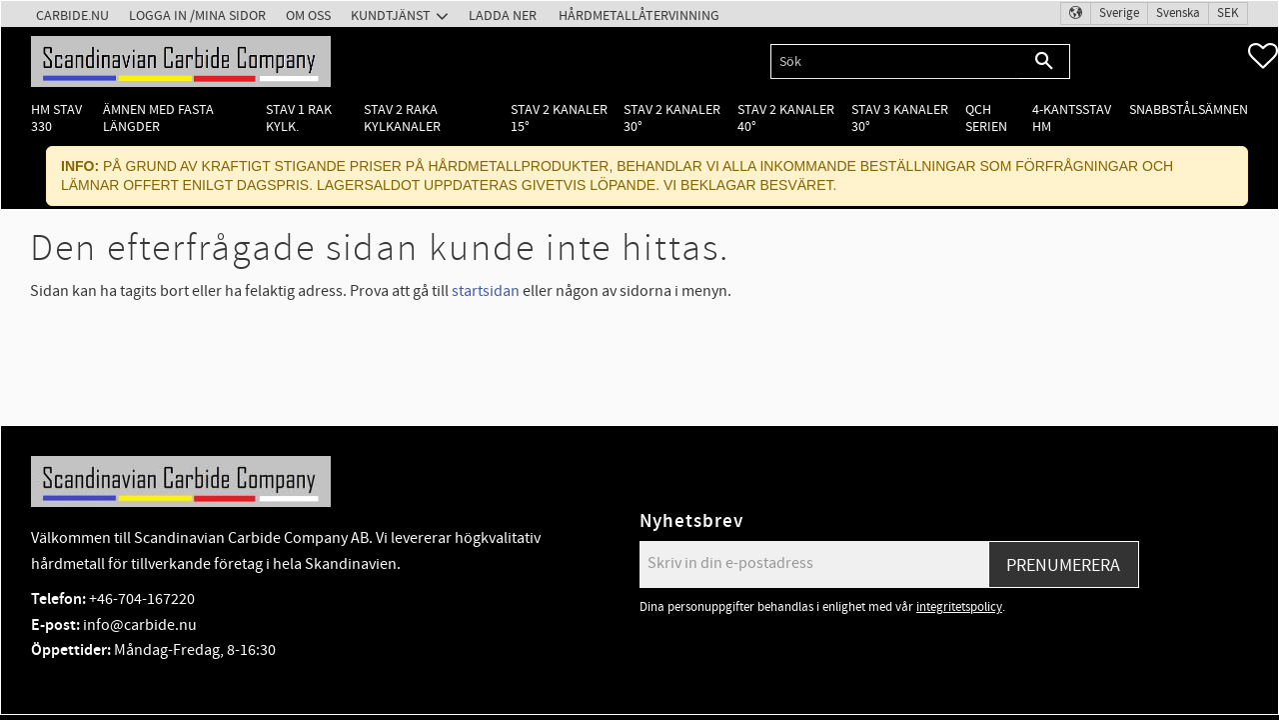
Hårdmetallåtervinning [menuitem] (639, 15)
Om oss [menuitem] (308, 15)
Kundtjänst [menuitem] (391, 15)
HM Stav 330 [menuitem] (56, 118)
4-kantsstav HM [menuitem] (1071, 118)
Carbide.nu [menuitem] (72, 15)
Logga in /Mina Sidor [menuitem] (197, 15)
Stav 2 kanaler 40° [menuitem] (785, 118)
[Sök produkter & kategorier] (894, 61)
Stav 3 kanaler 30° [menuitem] (899, 118)
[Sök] (1044, 61)
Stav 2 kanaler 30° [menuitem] (672, 118)
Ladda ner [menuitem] (503, 15)
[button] (1263, 56)
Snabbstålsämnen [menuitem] (1188, 109)
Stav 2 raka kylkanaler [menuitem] (402, 118)
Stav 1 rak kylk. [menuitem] (299, 118)
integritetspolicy (959, 607)
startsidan (486, 291)
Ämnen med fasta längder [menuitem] (158, 118)
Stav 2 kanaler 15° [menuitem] (559, 118)
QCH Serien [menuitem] (986, 118)
